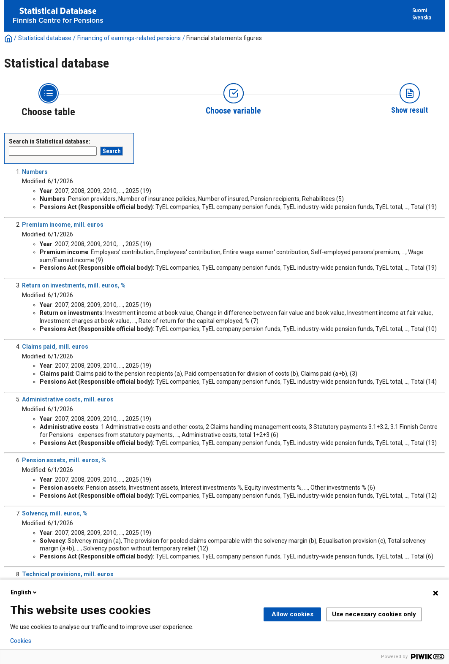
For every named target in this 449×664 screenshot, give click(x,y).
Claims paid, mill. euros (55, 346)
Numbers (35, 171)
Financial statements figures (224, 38)
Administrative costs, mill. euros (68, 399)
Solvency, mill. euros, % (54, 513)
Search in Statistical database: (49, 141)
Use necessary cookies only (374, 614)
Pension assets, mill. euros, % (64, 460)
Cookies (20, 640)
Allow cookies (292, 614)
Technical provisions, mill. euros (68, 574)
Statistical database (44, 38)
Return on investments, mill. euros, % (73, 285)
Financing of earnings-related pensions (129, 38)
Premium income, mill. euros (62, 224)
